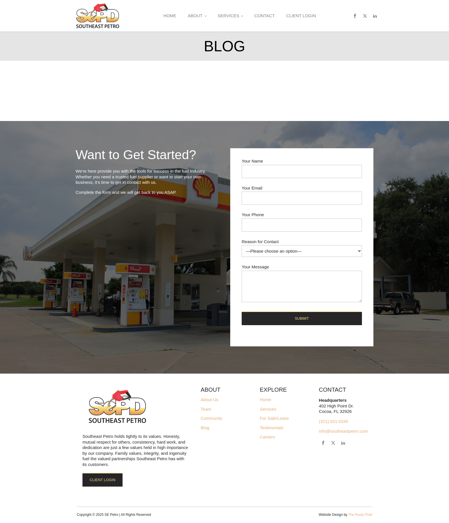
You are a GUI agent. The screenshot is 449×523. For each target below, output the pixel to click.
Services (228, 15)
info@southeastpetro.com (343, 431)
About (195, 15)
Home (169, 15)
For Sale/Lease (274, 418)
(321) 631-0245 (333, 421)
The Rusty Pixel (360, 515)
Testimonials (271, 428)
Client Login (301, 15)
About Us (209, 399)
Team (206, 409)
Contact (264, 15)
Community (211, 418)
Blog (205, 428)
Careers (267, 437)
